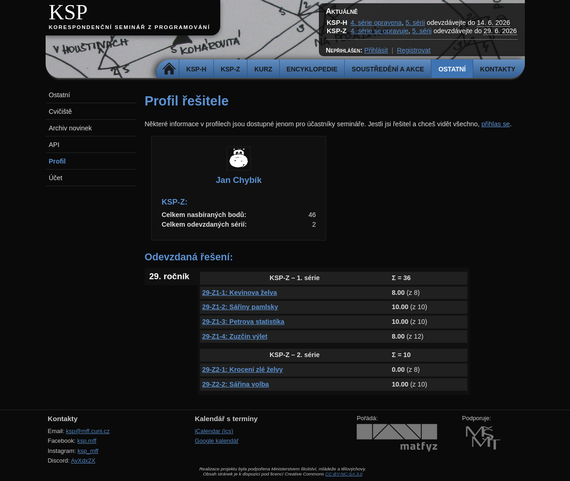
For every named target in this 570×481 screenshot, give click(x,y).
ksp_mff (87, 450)
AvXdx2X (83, 460)
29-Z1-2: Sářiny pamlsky (240, 307)
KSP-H (196, 69)
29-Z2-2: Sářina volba (235, 384)
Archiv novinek (70, 128)
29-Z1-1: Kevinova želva (239, 292)
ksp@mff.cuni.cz (88, 431)
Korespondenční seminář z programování (129, 27)
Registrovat (413, 50)
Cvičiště (60, 111)
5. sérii (415, 22)
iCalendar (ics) (214, 431)
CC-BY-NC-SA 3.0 (344, 473)
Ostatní (451, 69)
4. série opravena (376, 22)
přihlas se (496, 124)
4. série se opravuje (380, 31)
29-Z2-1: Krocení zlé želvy (242, 369)
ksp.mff (87, 440)
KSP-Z (230, 69)
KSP (68, 12)
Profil (57, 161)
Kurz (263, 69)
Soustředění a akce (388, 69)
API (54, 144)
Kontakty (498, 69)
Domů (169, 69)
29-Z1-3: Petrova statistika (243, 321)
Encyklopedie (312, 69)
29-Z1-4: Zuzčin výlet (235, 336)
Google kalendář (217, 440)
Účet (56, 178)
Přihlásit (376, 50)
